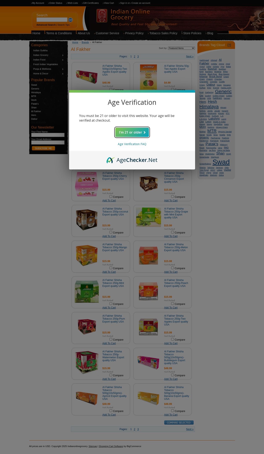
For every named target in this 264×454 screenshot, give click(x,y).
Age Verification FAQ (132, 144)
